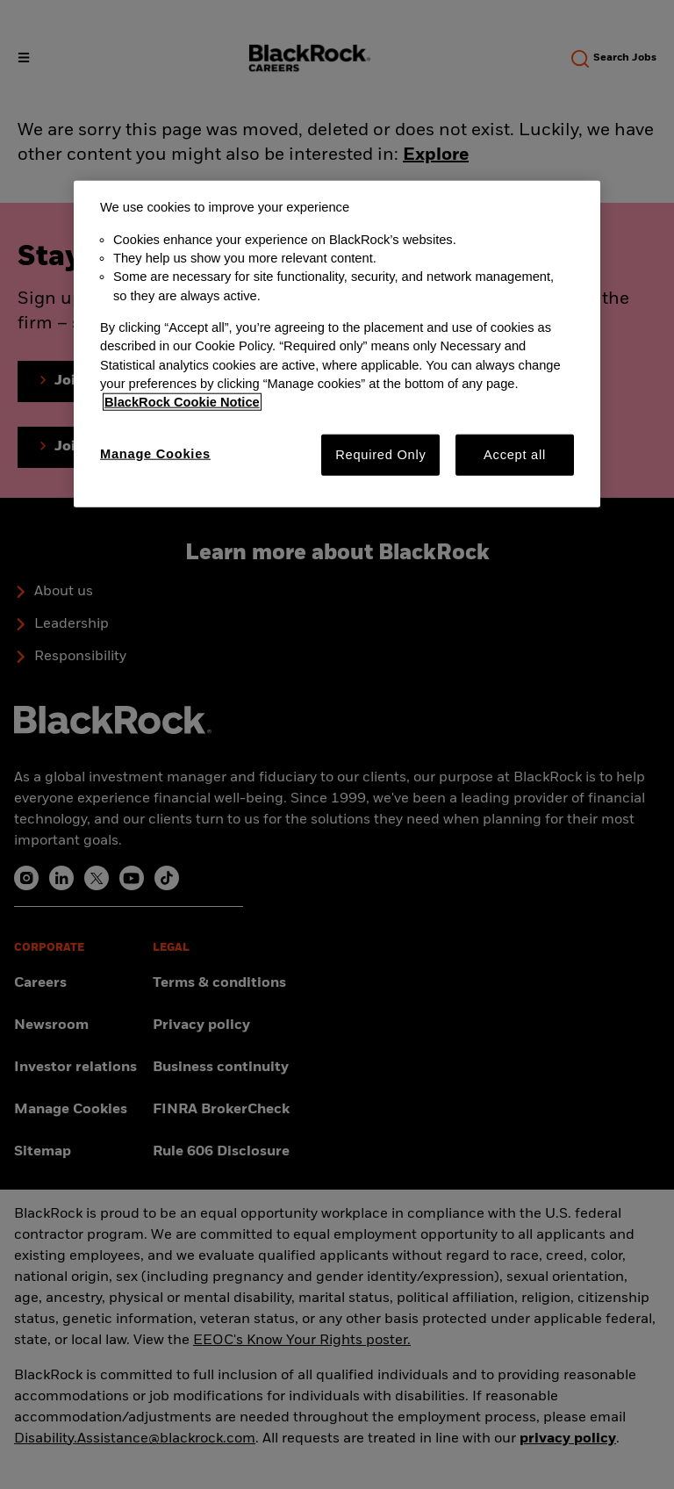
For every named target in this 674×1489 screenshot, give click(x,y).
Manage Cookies (155, 453)
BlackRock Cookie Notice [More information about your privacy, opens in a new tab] (182, 402)
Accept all (515, 454)
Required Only (380, 454)
